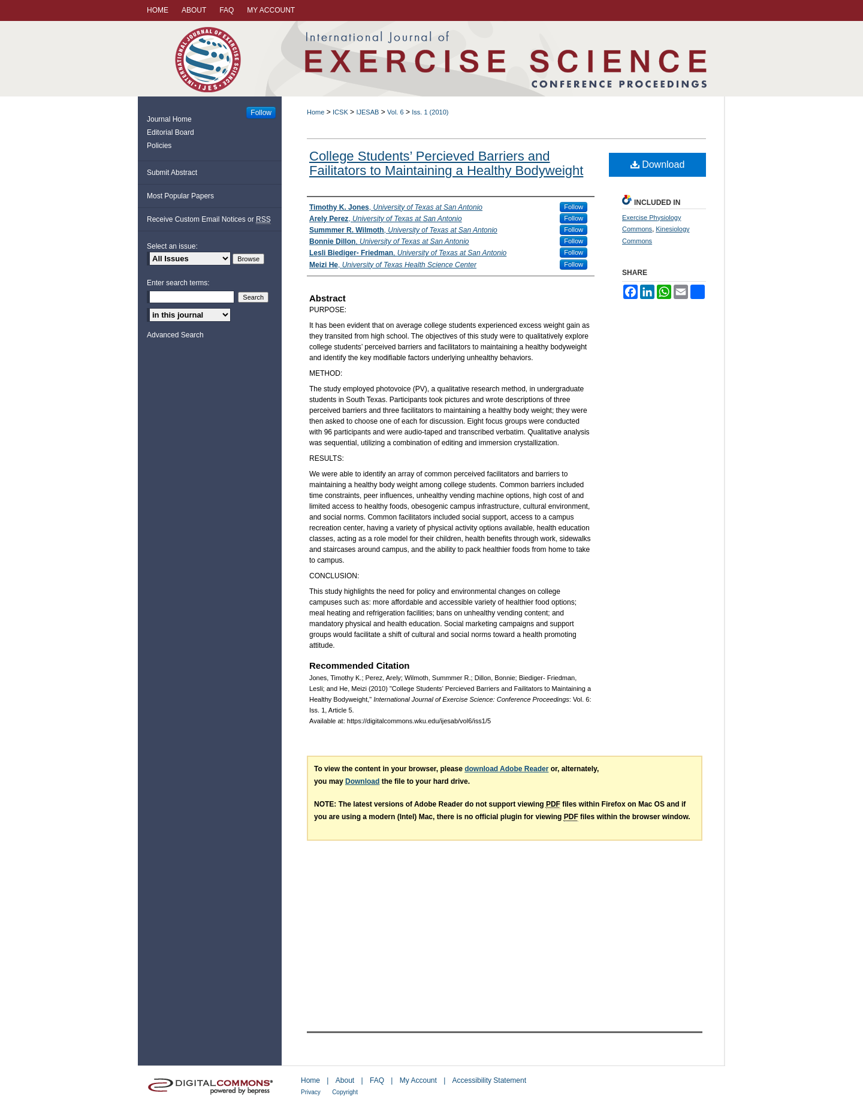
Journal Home (169, 119)
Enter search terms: (178, 283)
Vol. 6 (395, 112)
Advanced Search (175, 335)
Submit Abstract (172, 172)
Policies (159, 145)
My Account (418, 1080)
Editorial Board (170, 132)
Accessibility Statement (489, 1080)
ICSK (340, 112)
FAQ (377, 1080)
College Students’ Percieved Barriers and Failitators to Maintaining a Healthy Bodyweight (446, 163)
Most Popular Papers (180, 196)
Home (315, 112)
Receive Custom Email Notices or (209, 219)
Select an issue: (172, 246)
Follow (573, 206)
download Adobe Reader (506, 769)
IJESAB (367, 112)
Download (657, 164)
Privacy (311, 1092)
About (345, 1080)
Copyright (345, 1092)
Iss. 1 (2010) (430, 112)
